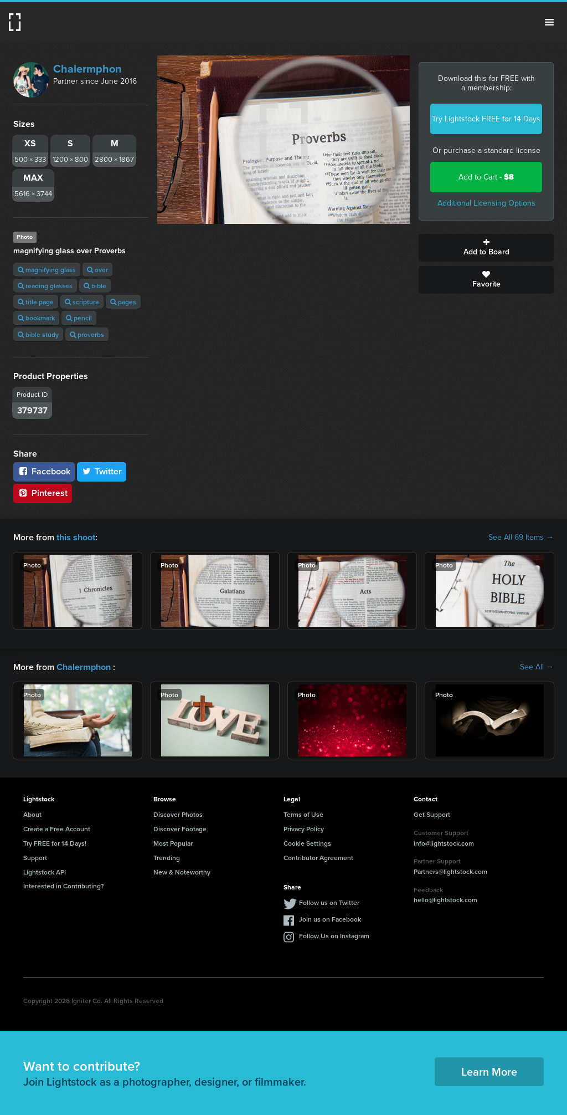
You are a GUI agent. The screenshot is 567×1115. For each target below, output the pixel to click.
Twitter (101, 471)
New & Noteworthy (181, 871)
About (32, 814)
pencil (79, 318)
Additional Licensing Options (486, 203)
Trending (166, 857)
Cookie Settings (307, 843)
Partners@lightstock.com (450, 871)
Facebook (44, 471)
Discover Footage (180, 828)
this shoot (75, 537)
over (97, 269)
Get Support (432, 814)
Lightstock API (44, 871)
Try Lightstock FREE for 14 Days (486, 119)
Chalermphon (87, 68)
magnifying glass (47, 269)
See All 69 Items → (521, 537)
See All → (537, 667)
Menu (549, 22)
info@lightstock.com (444, 842)
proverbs (87, 334)
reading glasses (45, 285)
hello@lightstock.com (445, 899)
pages (123, 301)
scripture (82, 301)
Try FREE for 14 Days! (54, 843)
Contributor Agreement (318, 857)
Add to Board (486, 247)
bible (95, 285)
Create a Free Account (56, 828)
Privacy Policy (304, 828)
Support (35, 857)
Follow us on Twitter (329, 902)
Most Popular (173, 843)
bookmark (36, 318)
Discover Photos (178, 814)
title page (36, 301)
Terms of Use (303, 814)
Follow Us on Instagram (334, 935)
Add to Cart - (486, 177)
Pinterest (43, 493)
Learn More (489, 1071)
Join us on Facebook (330, 919)
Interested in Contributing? (63, 886)
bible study (38, 334)
